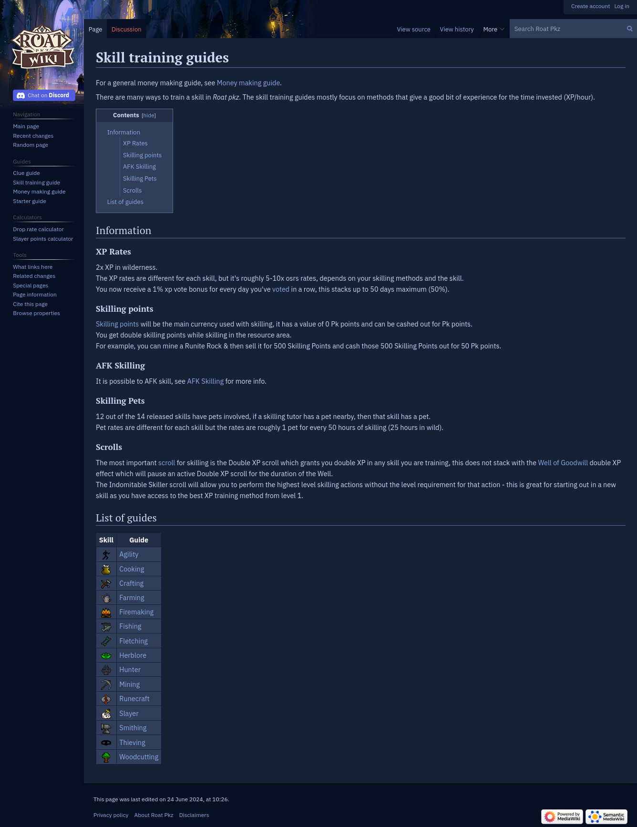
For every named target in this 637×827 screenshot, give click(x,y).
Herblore (132, 655)
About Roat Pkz (154, 814)
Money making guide (248, 82)
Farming (131, 597)
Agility (128, 554)
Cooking (131, 568)
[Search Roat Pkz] (573, 28)
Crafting (131, 583)
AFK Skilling (205, 381)
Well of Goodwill (563, 462)
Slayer (128, 713)
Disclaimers (194, 814)
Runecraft (134, 698)
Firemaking (136, 611)
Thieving (132, 742)
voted (280, 289)
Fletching (133, 640)
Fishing (130, 626)
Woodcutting (138, 756)
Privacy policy (111, 814)
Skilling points (117, 323)
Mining (129, 684)
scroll (166, 462)
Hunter (130, 669)
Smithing (132, 727)
